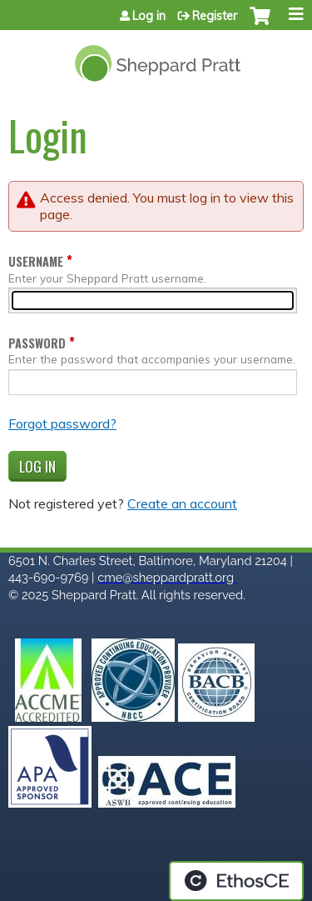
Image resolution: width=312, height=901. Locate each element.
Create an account (182, 503)
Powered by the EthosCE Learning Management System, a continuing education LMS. (236, 881)
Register (214, 16)
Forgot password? (62, 423)
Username (35, 261)
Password (37, 343)
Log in (149, 16)
